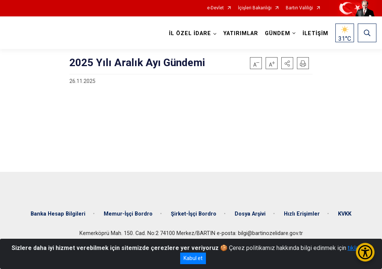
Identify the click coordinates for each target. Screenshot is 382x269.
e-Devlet (215, 8)
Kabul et (193, 258)
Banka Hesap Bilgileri (58, 214)
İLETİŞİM (315, 33)
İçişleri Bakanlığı (255, 8)
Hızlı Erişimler (302, 214)
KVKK (344, 214)
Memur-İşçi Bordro (128, 214)
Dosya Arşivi (250, 214)
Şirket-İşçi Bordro (193, 214)
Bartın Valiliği (299, 8)
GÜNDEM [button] (277, 33)
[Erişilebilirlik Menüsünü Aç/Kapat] (365, 252)
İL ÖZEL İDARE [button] (190, 33)
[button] (287, 63)
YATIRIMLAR (240, 33)
